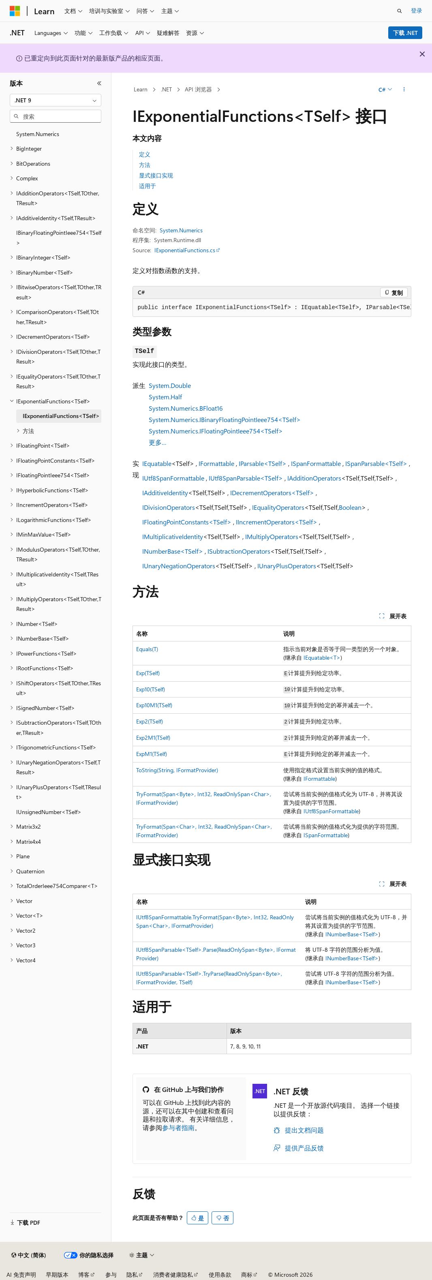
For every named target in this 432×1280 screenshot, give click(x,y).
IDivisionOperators (168, 507)
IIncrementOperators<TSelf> (276, 522)
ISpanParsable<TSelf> (376, 463)
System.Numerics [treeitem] (37, 134)
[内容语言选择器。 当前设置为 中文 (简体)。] (28, 1255)
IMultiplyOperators (271, 536)
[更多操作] (404, 89)
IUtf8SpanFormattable (173, 478)
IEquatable (156, 463)
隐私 (132, 1274)
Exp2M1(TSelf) (153, 737)
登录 (416, 10)
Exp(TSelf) (148, 673)
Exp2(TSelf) (149, 721)
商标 (246, 1274)
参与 (111, 1274)
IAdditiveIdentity (165, 492)
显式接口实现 (156, 175)
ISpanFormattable (316, 463)
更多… (158, 442)
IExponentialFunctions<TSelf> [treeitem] (61, 416)
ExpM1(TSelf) (151, 754)
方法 (144, 165)
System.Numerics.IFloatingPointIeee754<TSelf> (216, 431)
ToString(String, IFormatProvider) (177, 770)
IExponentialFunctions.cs (184, 250)
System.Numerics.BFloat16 (186, 408)
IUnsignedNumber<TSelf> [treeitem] (48, 812)
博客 (84, 1274)
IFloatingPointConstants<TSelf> (186, 522)
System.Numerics (181, 230)
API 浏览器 (198, 89)
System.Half (165, 396)
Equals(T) (147, 649)
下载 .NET (405, 33)
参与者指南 (178, 1127)
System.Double (170, 385)
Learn (141, 89)
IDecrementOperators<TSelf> (272, 492)
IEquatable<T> (322, 657)
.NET (166, 89)
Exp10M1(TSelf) (154, 705)
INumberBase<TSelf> (172, 551)
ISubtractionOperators (238, 551)
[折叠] (99, 83)
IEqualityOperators (278, 507)
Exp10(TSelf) (150, 689)
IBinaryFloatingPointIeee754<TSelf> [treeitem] (58, 238)
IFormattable (216, 463)
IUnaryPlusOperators (286, 565)
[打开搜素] (399, 11)
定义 (144, 154)
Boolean (350, 507)
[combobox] (55, 100)
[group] (272, 308)
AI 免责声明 (21, 1274)
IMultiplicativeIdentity (172, 536)
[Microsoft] (15, 11)
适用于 (147, 186)
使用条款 (220, 1274)
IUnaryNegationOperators (178, 565)
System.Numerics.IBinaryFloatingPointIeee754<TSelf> (225, 419)
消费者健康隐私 (173, 1274)
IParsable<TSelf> (263, 463)
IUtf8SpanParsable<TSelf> (246, 478)
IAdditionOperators (314, 478)
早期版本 (57, 1274)
